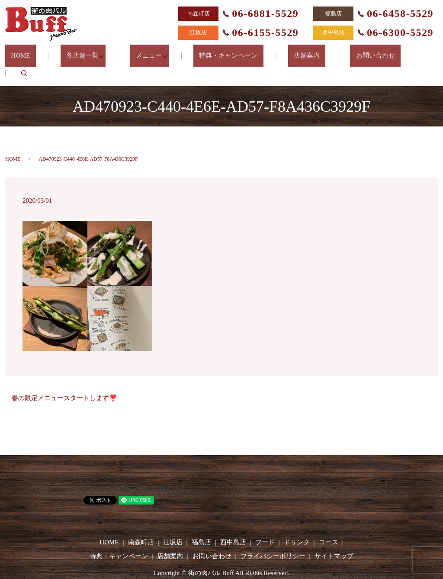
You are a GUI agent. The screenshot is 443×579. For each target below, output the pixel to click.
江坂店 (173, 520)
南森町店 (141, 520)
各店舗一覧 (91, 51)
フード (265, 520)
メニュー (154, 51)
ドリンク (297, 520)
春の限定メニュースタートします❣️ (64, 376)
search (405, 51)
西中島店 (233, 520)
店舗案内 (298, 51)
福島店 (201, 520)
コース (328, 520)
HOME (40, 51)
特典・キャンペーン (231, 51)
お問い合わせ (355, 51)
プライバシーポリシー (273, 534)
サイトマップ (334, 534)
